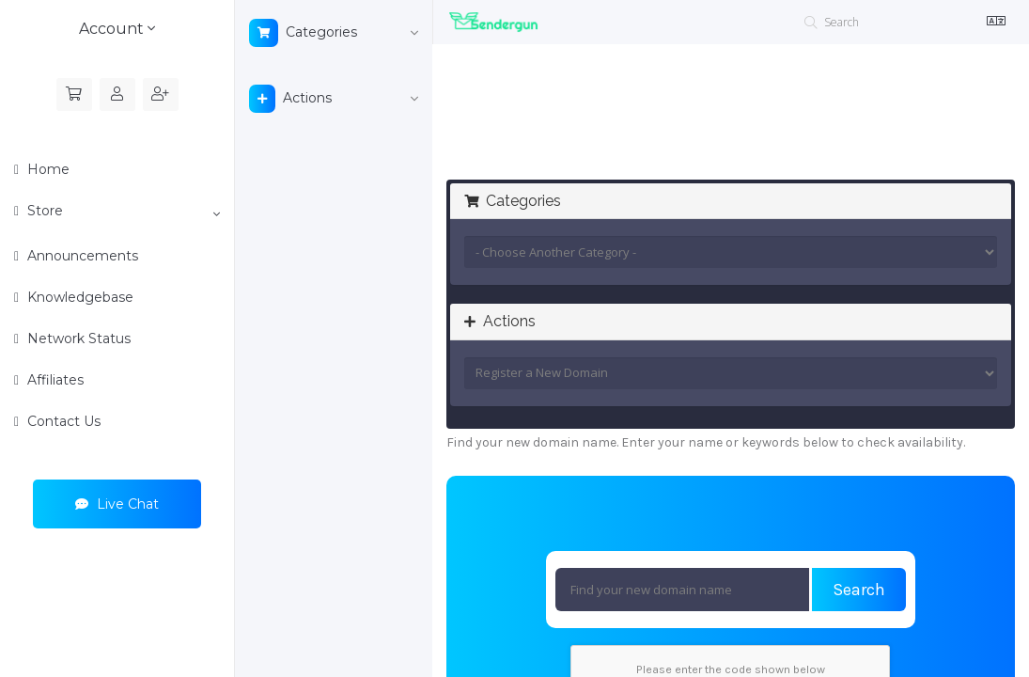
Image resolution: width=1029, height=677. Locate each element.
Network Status (77, 338)
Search (859, 589)
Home (46, 169)
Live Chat (117, 504)
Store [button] (121, 211)
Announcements (80, 255)
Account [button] (117, 29)
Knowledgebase (78, 297)
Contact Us (62, 421)
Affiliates (53, 379)
